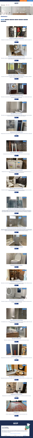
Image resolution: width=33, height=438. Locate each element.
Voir (16, 42)
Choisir (15, 435)
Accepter (24, 435)
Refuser (6, 435)
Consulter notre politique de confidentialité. (15, 433)
